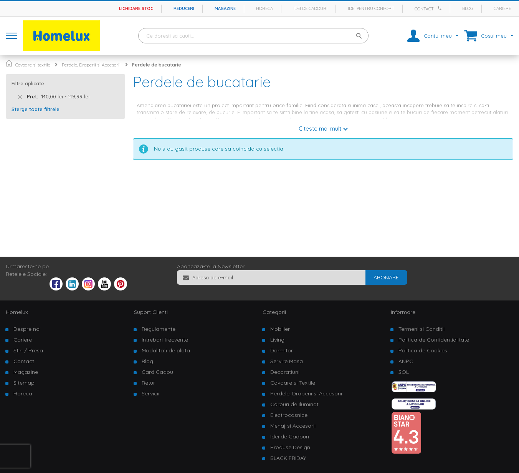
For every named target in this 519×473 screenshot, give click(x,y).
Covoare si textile (32, 65)
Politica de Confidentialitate (433, 339)
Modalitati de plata (166, 350)
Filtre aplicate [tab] (28, 83)
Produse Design (290, 447)
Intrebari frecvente (165, 339)
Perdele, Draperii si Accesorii (91, 65)
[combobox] (253, 35)
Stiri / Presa (28, 350)
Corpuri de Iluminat (294, 404)
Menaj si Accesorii (293, 425)
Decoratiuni (284, 371)
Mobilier (280, 328)
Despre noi (27, 328)
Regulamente (158, 328)
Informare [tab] (403, 312)
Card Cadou (157, 371)
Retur (148, 382)
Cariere (502, 8)
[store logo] (61, 35)
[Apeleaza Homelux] (440, 8)
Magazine (225, 8)
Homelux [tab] (17, 312)
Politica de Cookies (422, 350)
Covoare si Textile (292, 382)
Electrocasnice (288, 415)
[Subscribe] (386, 277)
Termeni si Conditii (421, 328)
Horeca (264, 8)
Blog (467, 8)
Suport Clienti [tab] (151, 312)
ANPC (405, 361)
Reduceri (184, 8)
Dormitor (281, 350)
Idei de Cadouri (289, 436)
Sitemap (24, 382)
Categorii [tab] (274, 312)
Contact (424, 9)
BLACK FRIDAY (288, 458)
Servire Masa (286, 361)
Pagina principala (9, 63)
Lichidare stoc (136, 8)
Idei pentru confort (371, 8)
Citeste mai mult (320, 128)
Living (277, 339)
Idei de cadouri (310, 8)
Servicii (150, 393)
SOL (403, 371)
